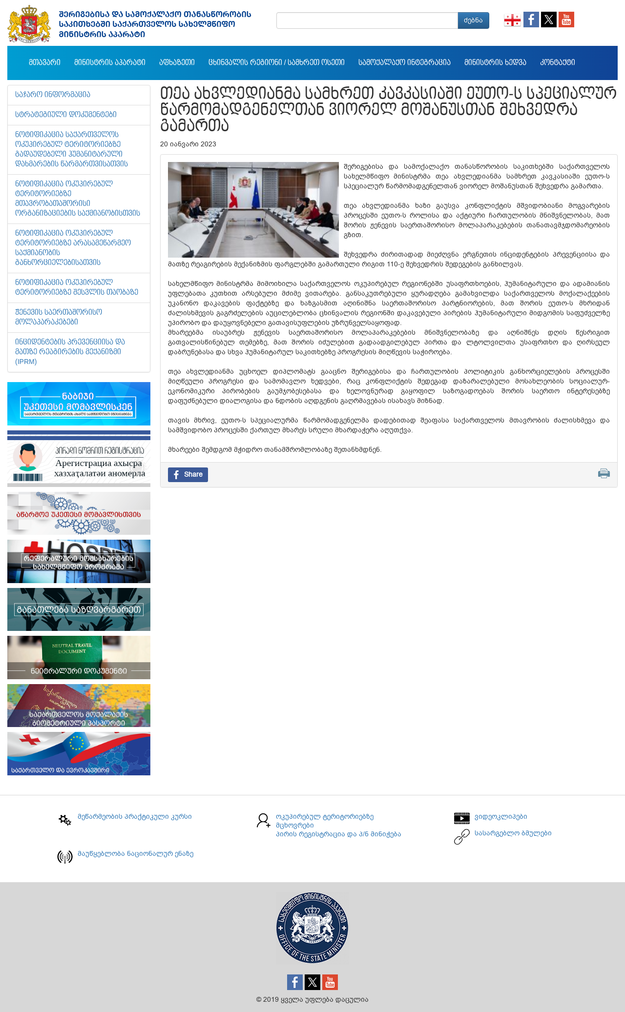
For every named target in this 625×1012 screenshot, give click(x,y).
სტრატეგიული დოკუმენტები (66, 115)
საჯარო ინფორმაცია (52, 95)
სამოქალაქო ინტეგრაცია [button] (404, 63)
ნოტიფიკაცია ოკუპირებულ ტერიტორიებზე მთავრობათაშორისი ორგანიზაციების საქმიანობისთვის (77, 199)
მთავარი (45, 63)
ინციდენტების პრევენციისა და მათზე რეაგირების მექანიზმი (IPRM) (70, 352)
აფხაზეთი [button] (177, 63)
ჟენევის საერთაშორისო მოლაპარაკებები (58, 317)
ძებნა (473, 20)
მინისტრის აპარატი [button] (110, 63)
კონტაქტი (557, 63)
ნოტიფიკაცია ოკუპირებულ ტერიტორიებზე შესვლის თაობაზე (76, 288)
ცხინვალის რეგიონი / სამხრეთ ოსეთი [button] (276, 63)
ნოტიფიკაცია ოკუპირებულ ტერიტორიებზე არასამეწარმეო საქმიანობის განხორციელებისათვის (73, 248)
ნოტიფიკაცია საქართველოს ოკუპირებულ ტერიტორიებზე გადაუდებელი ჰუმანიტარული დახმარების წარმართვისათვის (71, 149)
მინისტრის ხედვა (495, 63)
